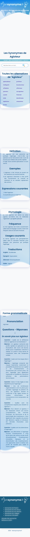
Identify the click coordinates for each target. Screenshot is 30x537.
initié (4, 98)
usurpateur (19, 101)
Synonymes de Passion (11, 508)
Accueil (6, 60)
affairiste (6, 88)
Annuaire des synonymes (9, 518)
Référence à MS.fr (7, 520)
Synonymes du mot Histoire (13, 511)
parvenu (5, 91)
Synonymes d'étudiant (11, 515)
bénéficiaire (20, 98)
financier (19, 95)
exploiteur (6, 101)
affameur (19, 88)
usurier (5, 95)
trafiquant (6, 85)
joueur (5, 105)
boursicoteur (20, 85)
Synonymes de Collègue (12, 513)
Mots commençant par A (15, 60)
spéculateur (6, 81)
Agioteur (25, 60)
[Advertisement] (15, 35)
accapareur (19, 91)
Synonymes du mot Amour (13, 510)
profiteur (19, 81)
